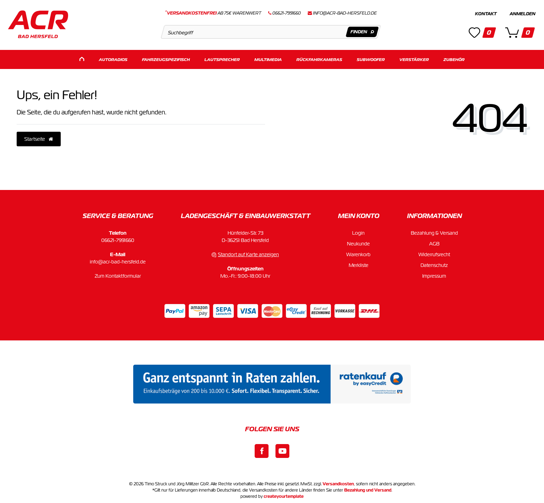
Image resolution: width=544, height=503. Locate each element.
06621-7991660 (117, 239)
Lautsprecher (222, 58)
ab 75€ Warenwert (213, 13)
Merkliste (358, 264)
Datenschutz (434, 264)
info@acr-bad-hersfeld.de (345, 13)
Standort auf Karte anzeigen (248, 253)
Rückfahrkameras (319, 58)
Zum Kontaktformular (118, 274)
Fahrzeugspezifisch (166, 58)
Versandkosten (338, 482)
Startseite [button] (38, 138)
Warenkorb (358, 253)
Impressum (434, 274)
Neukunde (358, 242)
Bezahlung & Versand (434, 231)
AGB (434, 242)
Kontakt (485, 14)
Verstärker (414, 58)
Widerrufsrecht (434, 253)
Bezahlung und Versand (367, 489)
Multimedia (268, 58)
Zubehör (454, 58)
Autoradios (113, 58)
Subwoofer (371, 58)
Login (358, 231)
